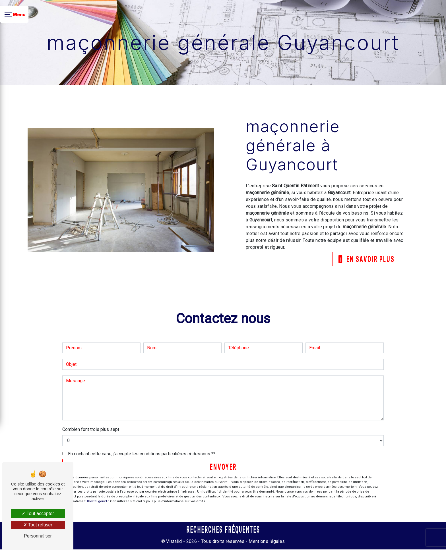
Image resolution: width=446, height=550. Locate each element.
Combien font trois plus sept (90, 429)
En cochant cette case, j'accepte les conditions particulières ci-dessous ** (141, 454)
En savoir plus (365, 259)
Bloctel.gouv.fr (97, 502)
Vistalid (174, 542)
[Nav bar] (14, 14)
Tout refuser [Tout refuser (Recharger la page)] (37, 524)
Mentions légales (266, 542)
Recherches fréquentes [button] (223, 530)
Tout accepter (38, 513)
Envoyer (223, 467)
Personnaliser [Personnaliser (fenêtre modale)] (38, 536)
